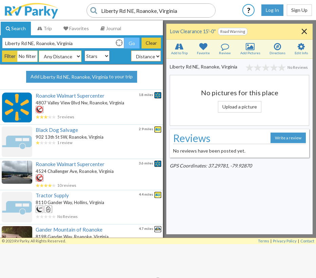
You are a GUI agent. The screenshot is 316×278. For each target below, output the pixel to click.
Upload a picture (239, 107)
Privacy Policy (285, 241)
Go (132, 43)
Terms (263, 241)
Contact (307, 241)
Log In (272, 10)
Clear (151, 43)
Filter (9, 56)
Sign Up (299, 10)
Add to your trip (82, 77)
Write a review (288, 137)
